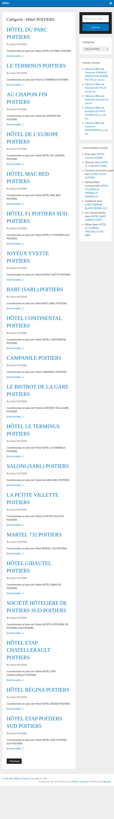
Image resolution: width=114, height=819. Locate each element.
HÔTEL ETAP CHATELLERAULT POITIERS (30, 673)
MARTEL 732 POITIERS (36, 555)
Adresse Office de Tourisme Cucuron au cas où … (97, 100)
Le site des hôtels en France (15, 812)
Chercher (95, 27)
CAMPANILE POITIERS (36, 366)
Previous (14, 794)
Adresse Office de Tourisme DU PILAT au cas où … (95, 88)
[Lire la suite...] (15, 57)
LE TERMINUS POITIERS (38, 67)
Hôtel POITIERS (18, 45)
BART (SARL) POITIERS (37, 296)
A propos (84, 815)
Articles (75, 815)
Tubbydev (106, 815)
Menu (5, 3)
